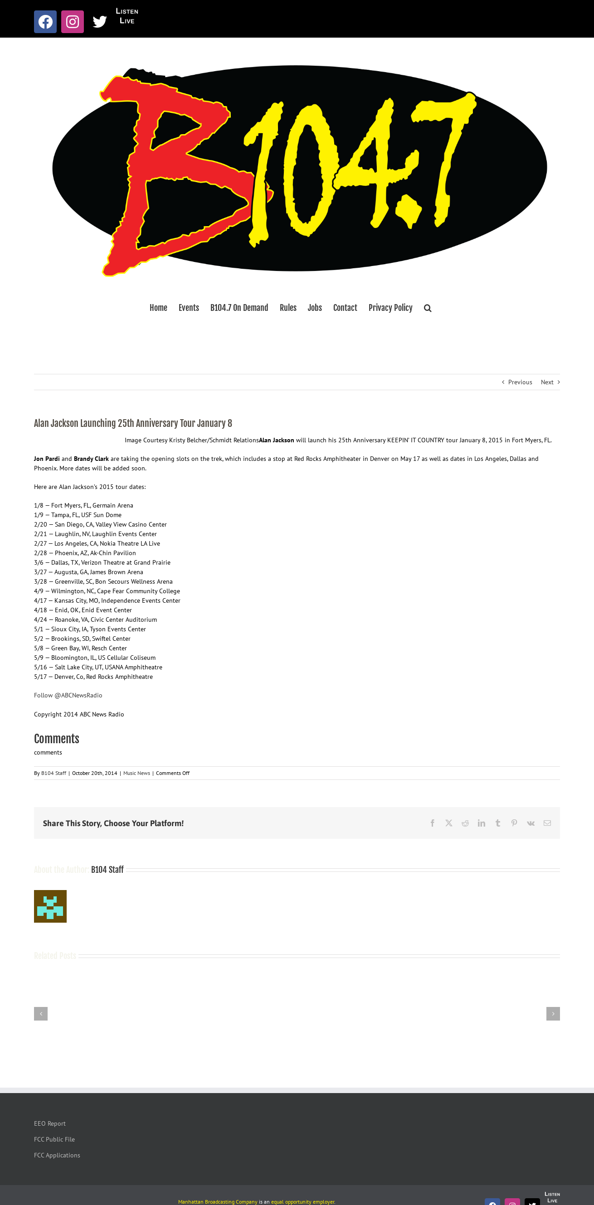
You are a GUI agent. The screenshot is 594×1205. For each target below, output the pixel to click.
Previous (520, 382)
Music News (136, 772)
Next (547, 382)
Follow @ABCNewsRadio (68, 695)
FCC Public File (54, 1139)
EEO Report (50, 1123)
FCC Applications (57, 1155)
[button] (428, 308)
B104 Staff (53, 772)
